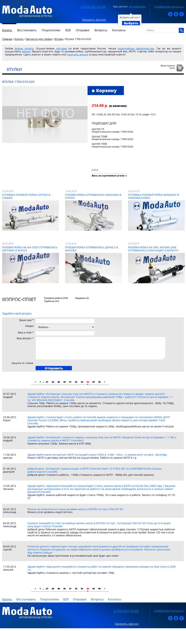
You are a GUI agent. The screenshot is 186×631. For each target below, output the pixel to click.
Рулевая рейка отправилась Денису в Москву (91, 249)
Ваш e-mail (26, 332)
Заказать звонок (94, 20)
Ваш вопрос (25, 338)
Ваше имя (26, 320)
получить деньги (77, 54)
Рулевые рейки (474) (56, 298)
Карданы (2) (82, 298)
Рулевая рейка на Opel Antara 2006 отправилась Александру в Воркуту (153, 249)
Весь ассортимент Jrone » (109, 175)
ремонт (26, 51)
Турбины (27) (51, 301)
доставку (61, 48)
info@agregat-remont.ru (169, 6)
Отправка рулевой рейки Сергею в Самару (26, 196)
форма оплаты (24, 48)
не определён (137, 6)
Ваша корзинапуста (168, 66)
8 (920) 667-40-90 (93, 7)
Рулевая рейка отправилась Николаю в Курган (93, 196)
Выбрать (131, 23)
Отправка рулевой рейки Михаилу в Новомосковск (153, 196)
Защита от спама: (23, 363)
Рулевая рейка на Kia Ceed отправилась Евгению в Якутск (29, 249)
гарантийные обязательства (136, 48)
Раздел (29, 326)
